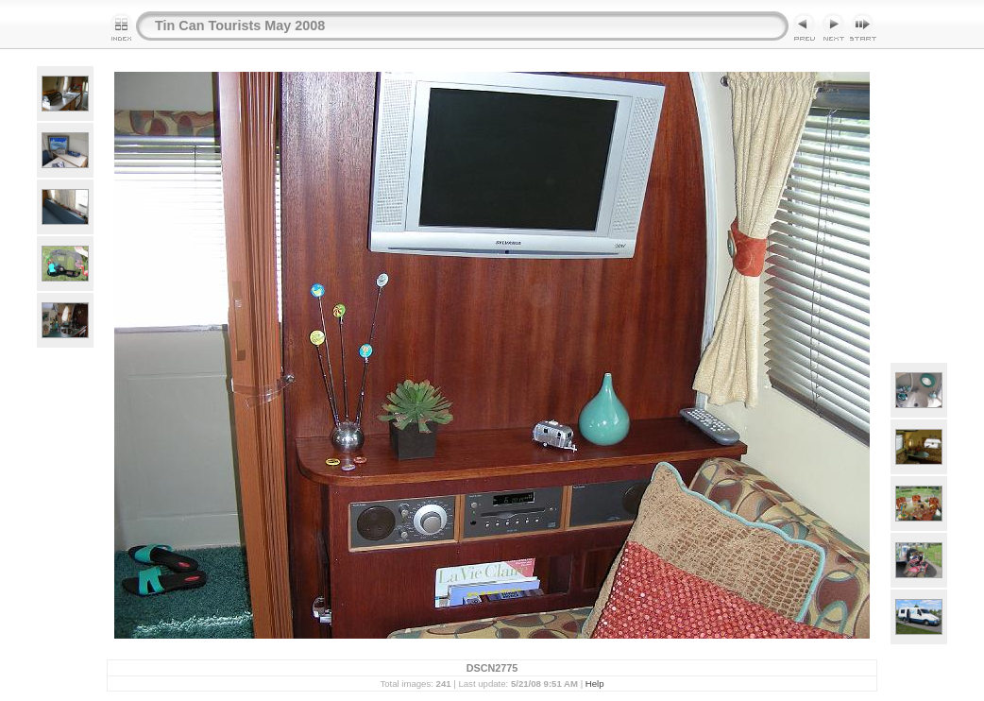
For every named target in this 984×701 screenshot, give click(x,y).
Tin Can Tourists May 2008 (240, 25)
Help (594, 683)
